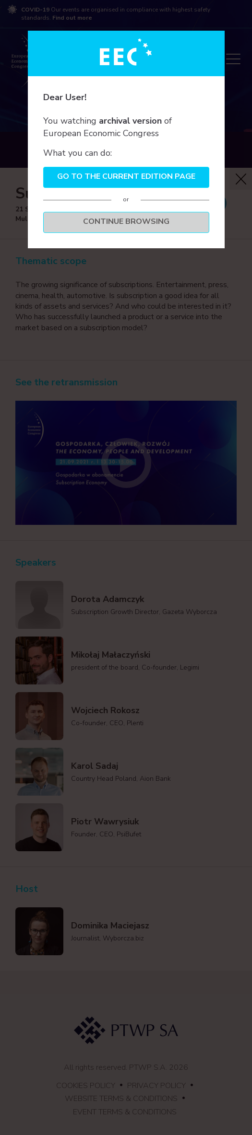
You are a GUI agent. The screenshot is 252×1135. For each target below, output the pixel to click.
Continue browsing (126, 221)
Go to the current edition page (126, 176)
